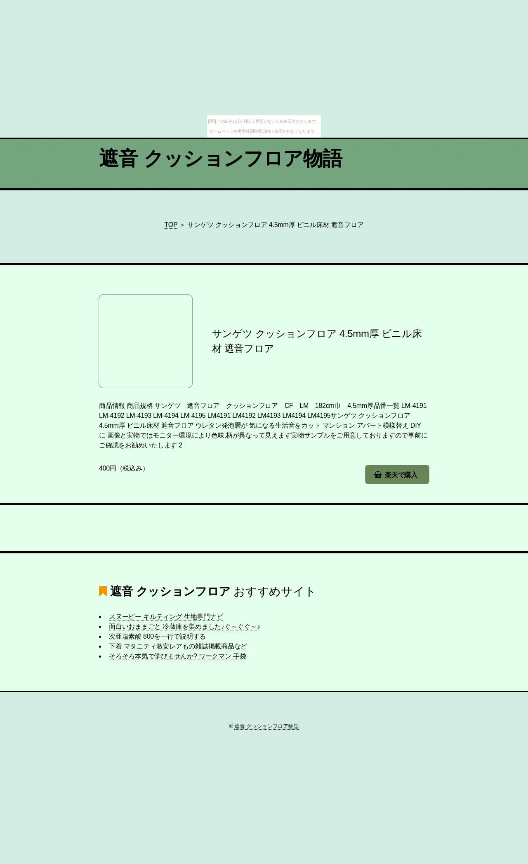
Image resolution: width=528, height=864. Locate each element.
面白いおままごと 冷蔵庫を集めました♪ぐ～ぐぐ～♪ (184, 626)
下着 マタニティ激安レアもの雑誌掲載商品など (178, 646)
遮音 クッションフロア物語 (220, 158)
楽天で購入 (401, 474)
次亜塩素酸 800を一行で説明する (157, 636)
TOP (171, 224)
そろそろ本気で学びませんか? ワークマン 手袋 (177, 656)
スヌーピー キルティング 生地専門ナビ (166, 616)
